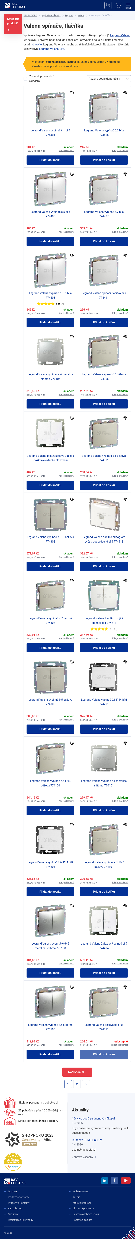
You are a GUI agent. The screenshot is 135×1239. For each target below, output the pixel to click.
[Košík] (118, 5)
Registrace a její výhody (20, 1219)
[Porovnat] (72, 93)
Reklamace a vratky (18, 1197)
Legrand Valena (120, 35)
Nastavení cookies (82, 1219)
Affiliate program (82, 1202)
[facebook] (114, 1181)
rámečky (37, 44)
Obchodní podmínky (83, 1208)
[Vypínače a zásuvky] (51, 15)
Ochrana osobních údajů (86, 1214)
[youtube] (126, 1181)
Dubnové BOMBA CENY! (87, 1140)
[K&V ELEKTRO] (15, 5)
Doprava (12, 1191)
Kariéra (76, 1197)
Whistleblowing (81, 1191)
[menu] (128, 6)
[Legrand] (69, 15)
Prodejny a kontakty (19, 1202)
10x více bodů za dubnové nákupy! (93, 1118)
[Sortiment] (31, 1121)
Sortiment (13, 1214)
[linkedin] (104, 1181)
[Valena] (81, 15)
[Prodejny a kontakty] (33, 1113)
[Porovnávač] (107, 5)
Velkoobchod (15, 1208)
